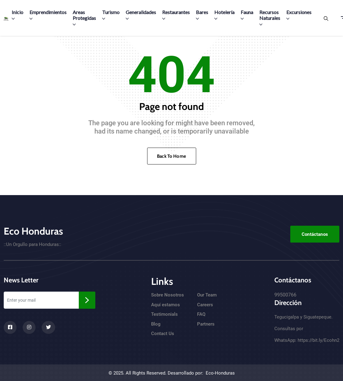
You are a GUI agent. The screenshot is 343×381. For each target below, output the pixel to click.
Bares (202, 14)
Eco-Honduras (220, 373)
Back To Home (171, 156)
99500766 (285, 295)
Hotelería (224, 14)
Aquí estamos (165, 304)
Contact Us (162, 333)
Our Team (207, 295)
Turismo (111, 14)
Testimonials (164, 314)
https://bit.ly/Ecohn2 (318, 340)
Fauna (247, 14)
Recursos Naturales (269, 17)
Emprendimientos (48, 14)
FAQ (201, 314)
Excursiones (298, 14)
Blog (156, 324)
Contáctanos (315, 234)
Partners (206, 324)
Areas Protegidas (84, 17)
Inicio (17, 14)
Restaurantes (176, 14)
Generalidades (141, 14)
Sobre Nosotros (167, 295)
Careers (205, 304)
